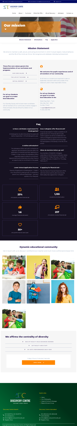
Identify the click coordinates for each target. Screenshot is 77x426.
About (20, 13)
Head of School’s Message (49, 400)
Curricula (28, 13)
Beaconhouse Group (47, 402)
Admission (61, 13)
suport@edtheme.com (48, 107)
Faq (46, 39)
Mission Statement (25, 39)
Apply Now (54, 39)
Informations (38, 39)
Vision (43, 397)
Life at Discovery (50, 13)
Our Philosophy (46, 399)
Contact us (69, 13)
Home (14, 13)
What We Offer (38, 13)
